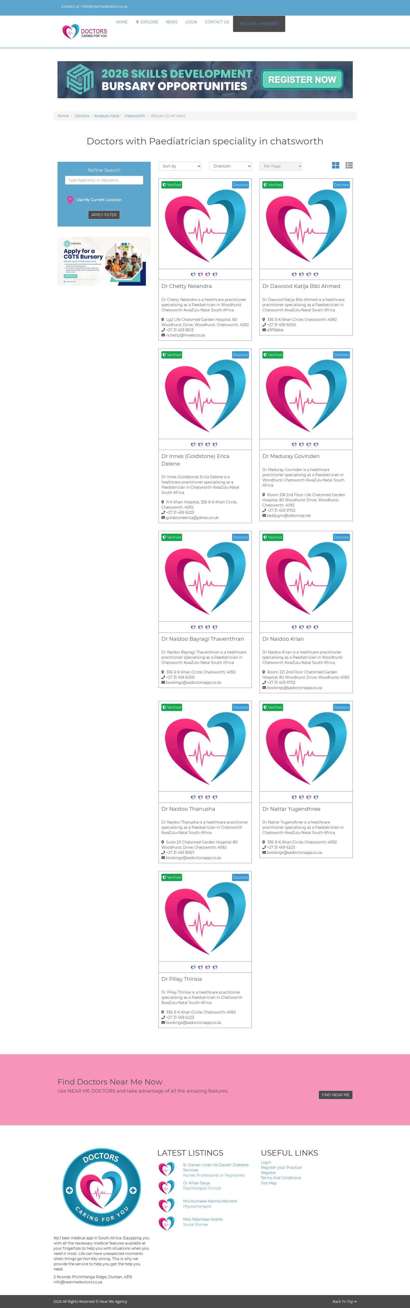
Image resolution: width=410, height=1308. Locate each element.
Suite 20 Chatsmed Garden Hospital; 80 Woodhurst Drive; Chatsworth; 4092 (199, 845)
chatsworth (134, 116)
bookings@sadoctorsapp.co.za (191, 682)
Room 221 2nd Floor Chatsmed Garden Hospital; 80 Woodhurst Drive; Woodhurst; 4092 (305, 675)
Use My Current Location (93, 200)
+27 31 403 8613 (177, 330)
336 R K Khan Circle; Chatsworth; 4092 (299, 319)
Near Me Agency (113, 1301)
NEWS (171, 22)
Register (268, 1172)
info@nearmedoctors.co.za (104, 6)
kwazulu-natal (106, 116)
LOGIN (191, 22)
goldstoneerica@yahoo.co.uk (189, 517)
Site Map (269, 1183)
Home (63, 116)
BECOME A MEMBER (259, 24)
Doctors (82, 116)
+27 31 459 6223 (177, 512)
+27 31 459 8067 (178, 852)
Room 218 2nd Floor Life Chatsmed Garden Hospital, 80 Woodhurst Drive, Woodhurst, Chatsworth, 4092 (303, 500)
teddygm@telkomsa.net (286, 515)
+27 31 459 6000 (279, 324)
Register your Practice (281, 1167)
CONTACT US (217, 22)
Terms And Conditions (281, 1178)
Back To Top (345, 1301)
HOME (121, 22)
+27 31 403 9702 (278, 510)
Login (266, 1162)
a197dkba (272, 330)
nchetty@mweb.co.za (183, 335)
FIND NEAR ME (335, 1095)
